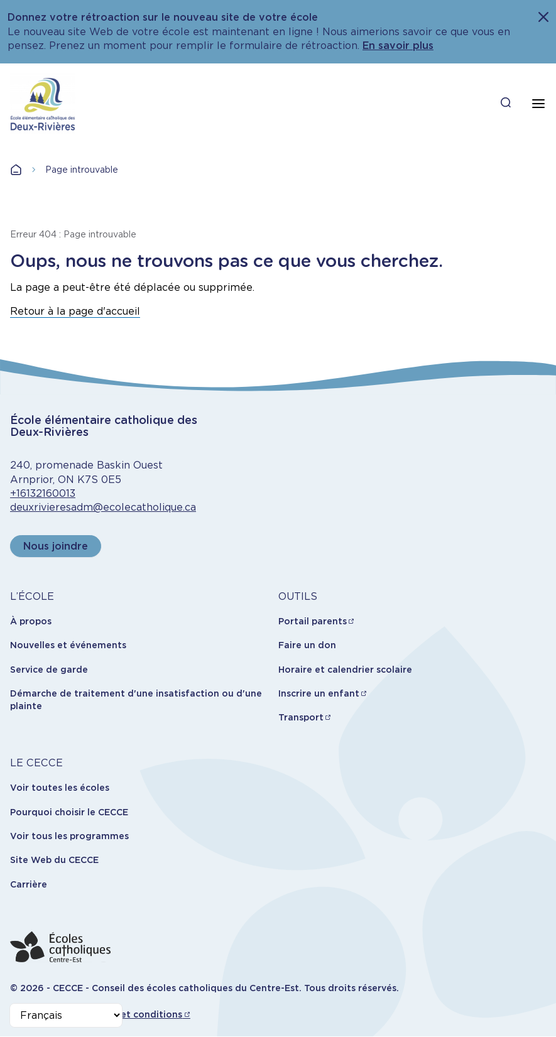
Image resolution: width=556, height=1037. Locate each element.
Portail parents (312, 621)
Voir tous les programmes (69, 836)
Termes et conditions (133, 1014)
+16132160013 (42, 493)
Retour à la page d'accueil (75, 311)
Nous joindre (55, 546)
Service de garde (49, 670)
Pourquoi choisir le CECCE (69, 812)
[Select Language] (66, 1015)
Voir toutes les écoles (59, 788)
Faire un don (307, 645)
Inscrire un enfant (318, 693)
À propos (31, 621)
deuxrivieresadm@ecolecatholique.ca (103, 507)
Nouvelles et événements (68, 645)
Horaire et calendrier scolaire (345, 670)
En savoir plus (397, 46)
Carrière (28, 884)
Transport (301, 717)
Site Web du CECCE (54, 860)
